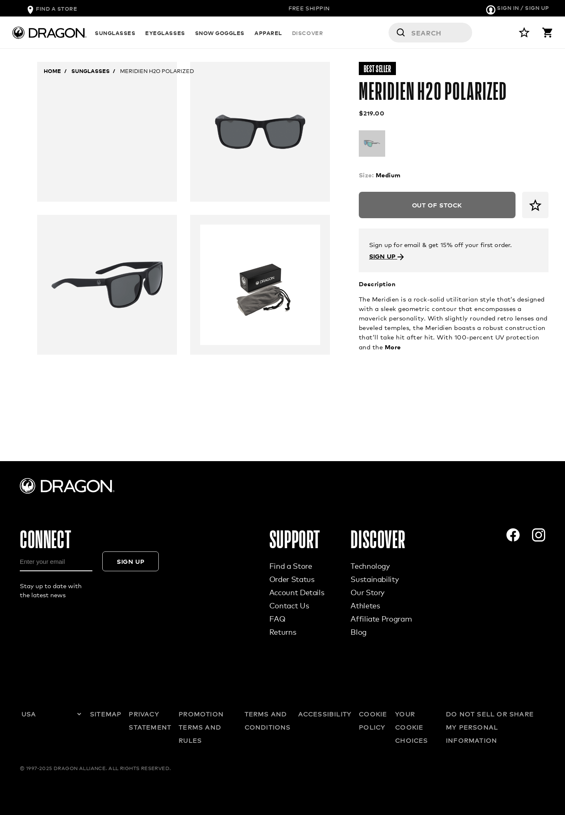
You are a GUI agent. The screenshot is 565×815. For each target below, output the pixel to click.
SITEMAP (105, 714)
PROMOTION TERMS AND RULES (201, 727)
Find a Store (290, 565)
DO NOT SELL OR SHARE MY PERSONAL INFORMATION (490, 727)
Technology (370, 565)
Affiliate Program (381, 618)
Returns (282, 631)
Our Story (367, 592)
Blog (359, 631)
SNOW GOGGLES (220, 32)
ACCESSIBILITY (325, 714)
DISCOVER (307, 32)
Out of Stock (437, 204)
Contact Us (289, 605)
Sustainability (374, 579)
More (393, 346)
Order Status (292, 579)
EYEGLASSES (165, 32)
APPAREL (268, 32)
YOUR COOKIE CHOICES (411, 727)
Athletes (365, 605)
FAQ (277, 618)
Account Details (297, 592)
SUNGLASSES (115, 32)
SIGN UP (386, 256)
